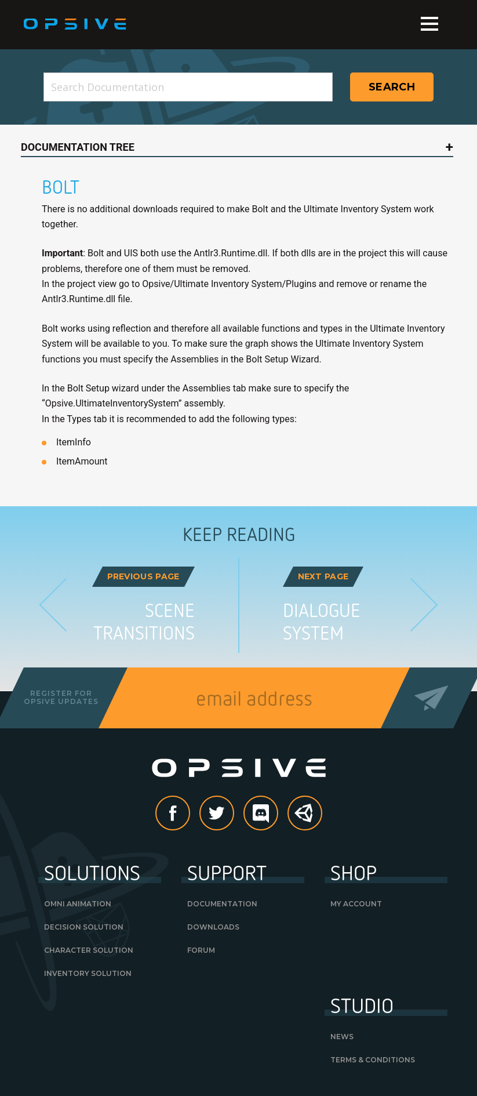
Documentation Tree (77, 147)
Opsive (76, 24)
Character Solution (88, 950)
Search (392, 87)
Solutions (92, 872)
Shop (353, 872)
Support (227, 872)
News (342, 1036)
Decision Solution (83, 927)
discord (277, 813)
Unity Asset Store (305, 819)
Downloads (213, 927)
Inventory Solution (88, 973)
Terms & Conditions (372, 1059)
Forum (201, 950)
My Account (356, 903)
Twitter (233, 813)
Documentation (222, 903)
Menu (429, 24)
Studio (362, 1005)
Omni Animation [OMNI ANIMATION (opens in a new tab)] (77, 903)
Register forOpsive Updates (61, 697)
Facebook (189, 813)
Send (431, 698)
